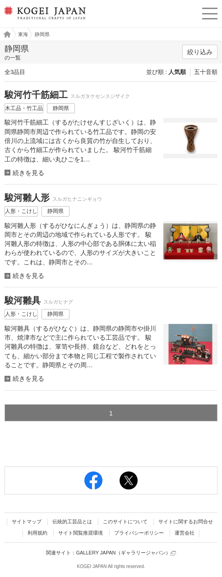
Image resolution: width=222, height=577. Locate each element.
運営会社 (184, 532)
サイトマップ (27, 521)
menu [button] (209, 12)
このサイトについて (125, 521)
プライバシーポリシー (139, 532)
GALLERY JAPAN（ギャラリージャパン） (126, 553)
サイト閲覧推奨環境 (80, 532)
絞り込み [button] (200, 51)
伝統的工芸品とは (72, 521)
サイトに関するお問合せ (185, 521)
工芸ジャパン (5, 34)
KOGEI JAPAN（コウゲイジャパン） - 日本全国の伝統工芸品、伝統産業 (44, 20)
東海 (23, 34)
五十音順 (205, 72)
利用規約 (37, 532)
